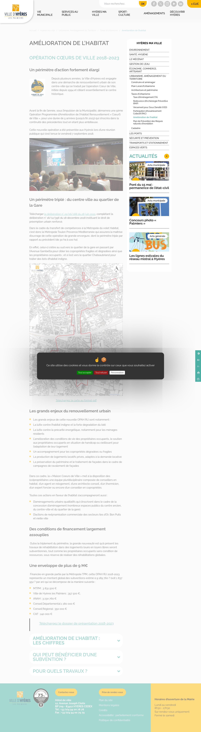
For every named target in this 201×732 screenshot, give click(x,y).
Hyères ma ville (149, 43)
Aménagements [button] (154, 13)
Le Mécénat (136, 59)
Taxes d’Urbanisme (140, 94)
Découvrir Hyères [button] (177, 13)
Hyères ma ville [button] (99, 13)
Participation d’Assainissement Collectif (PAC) (147, 112)
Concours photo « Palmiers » (142, 221)
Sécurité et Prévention (144, 138)
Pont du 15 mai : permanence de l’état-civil (149, 186)
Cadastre (135, 128)
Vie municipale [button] (45, 13)
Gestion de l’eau (139, 64)
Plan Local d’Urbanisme (143, 86)
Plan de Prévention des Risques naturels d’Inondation (148, 122)
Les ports (135, 133)
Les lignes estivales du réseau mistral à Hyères (147, 257)
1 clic (195, 3)
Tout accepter (84, 373)
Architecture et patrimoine (144, 90)
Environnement (139, 49)
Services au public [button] (70, 13)
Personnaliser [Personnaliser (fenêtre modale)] (117, 373)
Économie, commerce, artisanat (143, 70)
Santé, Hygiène (138, 54)
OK (143, 3)
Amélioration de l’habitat (145, 117)
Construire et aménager (143, 82)
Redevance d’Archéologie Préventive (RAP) (150, 102)
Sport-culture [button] (124, 13)
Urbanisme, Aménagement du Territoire (147, 77)
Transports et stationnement (148, 142)
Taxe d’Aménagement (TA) (145, 97)
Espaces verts (138, 147)
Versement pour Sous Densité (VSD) (150, 107)
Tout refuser (101, 373)
